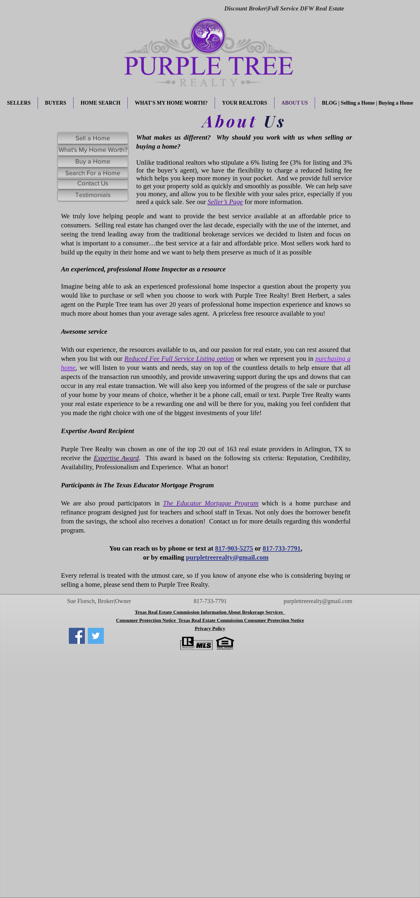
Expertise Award (116, 458)
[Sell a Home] (93, 138)
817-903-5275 (234, 548)
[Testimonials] (93, 195)
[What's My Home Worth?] (93, 150)
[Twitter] (96, 636)
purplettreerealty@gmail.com (318, 601)
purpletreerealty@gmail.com (227, 557)
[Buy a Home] (93, 161)
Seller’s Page (225, 201)
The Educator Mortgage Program (210, 503)
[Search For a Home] (93, 173)
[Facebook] (77, 636)
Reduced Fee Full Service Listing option (179, 358)
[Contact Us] (93, 183)
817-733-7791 (281, 548)
